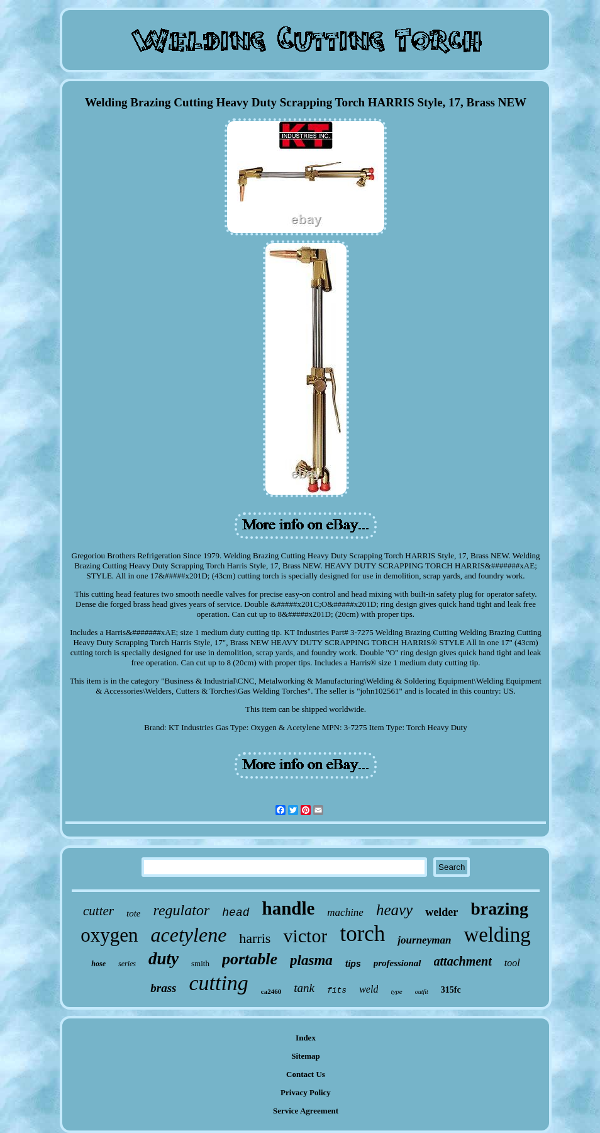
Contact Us (305, 1074)
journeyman (424, 940)
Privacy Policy (306, 1092)
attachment (463, 961)
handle (288, 908)
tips (353, 964)
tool (512, 962)
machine (345, 912)
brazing (499, 908)
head (235, 912)
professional (397, 963)
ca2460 (271, 991)
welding (497, 934)
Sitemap (305, 1056)
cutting (218, 983)
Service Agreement (305, 1110)
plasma (311, 960)
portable (249, 959)
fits (337, 990)
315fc (451, 990)
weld (368, 989)
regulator (181, 910)
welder (441, 912)
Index (306, 1037)
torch (362, 934)
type (396, 991)
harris (254, 938)
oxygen (109, 935)
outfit (421, 991)
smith (200, 963)
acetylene (189, 934)
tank (304, 988)
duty (163, 958)
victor (305, 935)
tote (133, 913)
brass (163, 988)
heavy (394, 909)
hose (98, 963)
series (127, 963)
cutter (98, 910)
